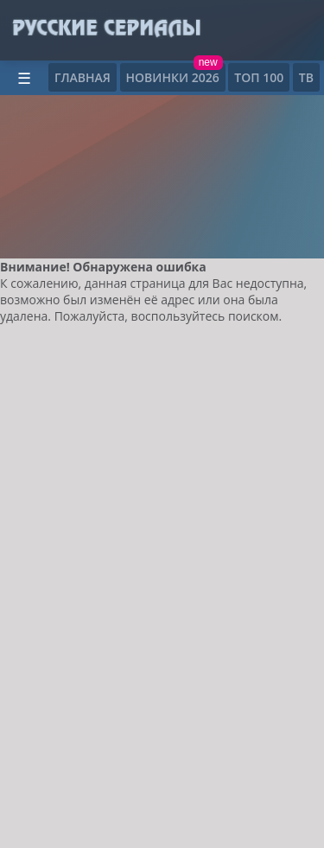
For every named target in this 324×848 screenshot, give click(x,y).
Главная (82, 77)
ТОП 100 (258, 77)
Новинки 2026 (172, 77)
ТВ (306, 77)
